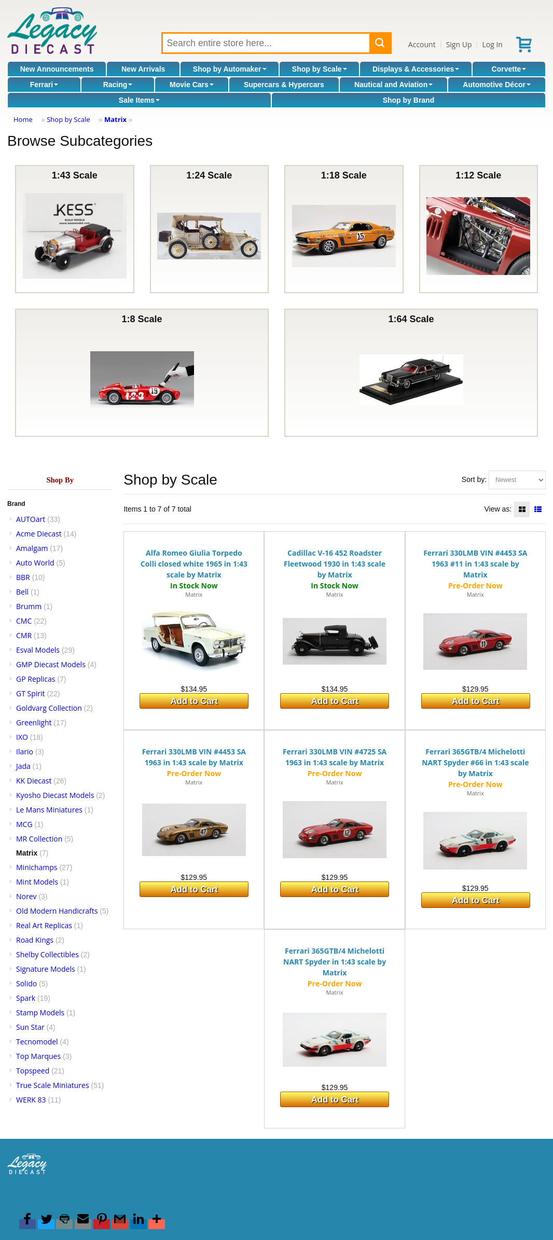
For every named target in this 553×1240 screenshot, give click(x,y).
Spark (25, 998)
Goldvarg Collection (49, 708)
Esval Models (38, 650)
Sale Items (139, 100)
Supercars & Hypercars (284, 84)
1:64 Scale (411, 373)
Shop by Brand (409, 100)
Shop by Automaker (230, 69)
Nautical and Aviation (393, 84)
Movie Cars (192, 84)
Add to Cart (194, 701)
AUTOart (30, 519)
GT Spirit (30, 693)
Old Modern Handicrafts (57, 911)
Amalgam (32, 548)
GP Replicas (36, 679)
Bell (22, 592)
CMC (24, 621)
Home (23, 119)
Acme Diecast (39, 534)
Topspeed (32, 1071)
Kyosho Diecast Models (55, 795)
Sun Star (30, 1027)
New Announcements (57, 69)
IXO (22, 737)
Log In (492, 44)
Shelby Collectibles (47, 954)
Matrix (115, 119)
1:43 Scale (75, 229)
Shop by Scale (319, 69)
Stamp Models (40, 1012)
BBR (23, 577)
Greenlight (33, 722)
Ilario (24, 751)
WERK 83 (31, 1100)
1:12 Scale (478, 229)
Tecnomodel (37, 1041)
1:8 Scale (142, 373)
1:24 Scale (209, 229)
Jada (23, 766)
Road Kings (34, 940)
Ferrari (44, 84)
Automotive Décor (497, 84)
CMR (24, 635)
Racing (118, 84)
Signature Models (45, 969)
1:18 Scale (344, 229)
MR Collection (39, 839)
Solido (26, 983)
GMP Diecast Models (51, 664)
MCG (24, 824)
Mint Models (37, 882)
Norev (26, 896)
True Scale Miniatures (52, 1085)
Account (422, 44)
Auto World (35, 563)
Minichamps (37, 867)
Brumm (29, 606)
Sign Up (459, 44)
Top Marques (38, 1056)
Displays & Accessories (415, 69)
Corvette (509, 69)
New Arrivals (143, 69)
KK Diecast (33, 781)
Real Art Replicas (44, 925)
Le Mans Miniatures (49, 810)
